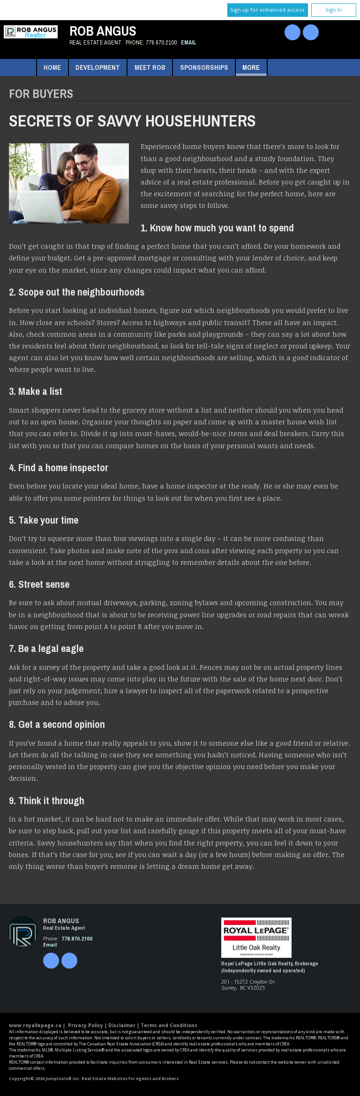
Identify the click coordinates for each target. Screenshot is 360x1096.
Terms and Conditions (169, 1025)
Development (97, 67)
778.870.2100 (161, 42)
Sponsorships (204, 67)
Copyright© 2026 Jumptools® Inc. (45, 1078)
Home (52, 67)
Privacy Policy (85, 1025)
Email (188, 42)
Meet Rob (150, 67)
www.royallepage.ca (35, 1025)
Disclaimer (121, 1025)
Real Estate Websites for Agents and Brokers (130, 1078)
